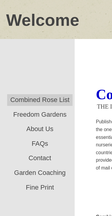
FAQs (40, 143)
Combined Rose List (39, 100)
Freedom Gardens (40, 114)
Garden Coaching (39, 172)
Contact (40, 158)
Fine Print (40, 187)
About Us (39, 129)
